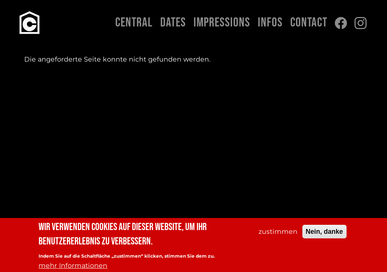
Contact (308, 22)
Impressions (222, 22)
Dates (173, 22)
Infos (270, 22)
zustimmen (278, 234)
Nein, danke (324, 234)
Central (134, 22)
